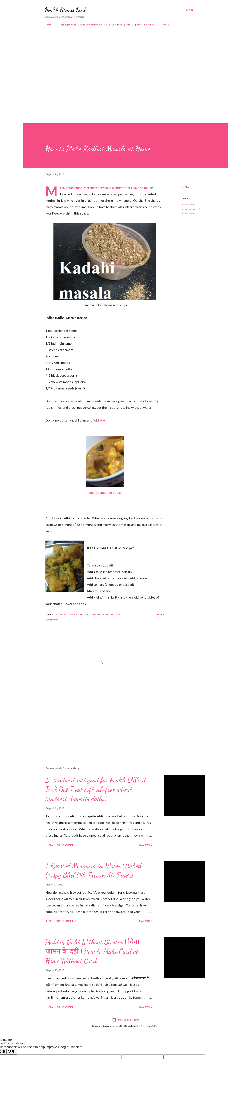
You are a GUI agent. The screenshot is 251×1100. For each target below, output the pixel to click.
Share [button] (185, 186)
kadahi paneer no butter (105, 492)
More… (166, 24)
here (101, 420)
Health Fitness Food (65, 9)
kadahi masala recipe (192, 209)
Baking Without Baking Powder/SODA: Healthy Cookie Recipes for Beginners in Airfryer (107, 24)
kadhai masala (188, 213)
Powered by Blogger (125, 1019)
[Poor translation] (12, 1052)
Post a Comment (66, 844)
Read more (145, 844)
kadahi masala (188, 204)
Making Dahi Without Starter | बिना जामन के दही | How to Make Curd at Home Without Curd (92, 951)
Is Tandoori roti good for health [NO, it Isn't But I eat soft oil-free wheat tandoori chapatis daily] (95, 789)
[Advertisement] (119, 56)
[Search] (190, 10)
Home (48, 24)
